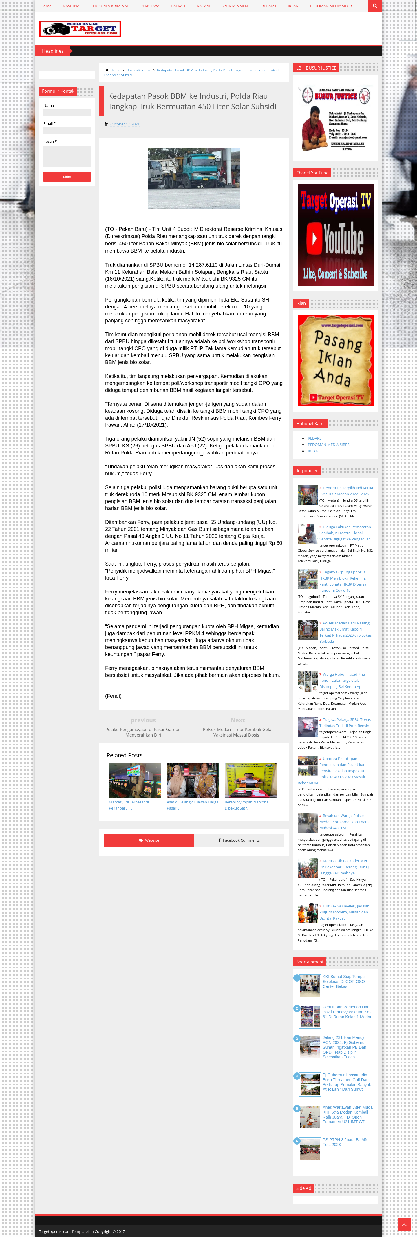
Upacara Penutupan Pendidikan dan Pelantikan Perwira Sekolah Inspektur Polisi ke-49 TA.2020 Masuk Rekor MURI (331, 770)
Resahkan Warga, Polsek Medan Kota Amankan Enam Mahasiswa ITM (344, 821)
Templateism (83, 1231)
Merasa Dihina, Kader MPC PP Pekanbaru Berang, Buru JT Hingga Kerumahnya (345, 867)
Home (46, 5)
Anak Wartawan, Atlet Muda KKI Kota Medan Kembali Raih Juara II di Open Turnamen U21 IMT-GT (348, 1114)
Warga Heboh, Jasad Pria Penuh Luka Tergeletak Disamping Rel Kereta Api (342, 680)
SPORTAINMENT (236, 5)
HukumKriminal (138, 69)
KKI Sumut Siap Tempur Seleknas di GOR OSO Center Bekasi (344, 981)
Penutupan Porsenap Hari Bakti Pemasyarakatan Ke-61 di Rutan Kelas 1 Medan (347, 1012)
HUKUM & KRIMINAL (111, 5)
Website (149, 840)
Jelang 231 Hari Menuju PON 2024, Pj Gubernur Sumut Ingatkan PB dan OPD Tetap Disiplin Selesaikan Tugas (344, 1047)
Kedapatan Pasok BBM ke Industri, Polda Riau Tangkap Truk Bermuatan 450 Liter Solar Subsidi (191, 72)
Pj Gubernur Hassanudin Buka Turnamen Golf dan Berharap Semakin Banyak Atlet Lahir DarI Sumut (347, 1082)
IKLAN (293, 5)
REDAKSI (268, 5)
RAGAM (203, 5)
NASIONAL (72, 5)
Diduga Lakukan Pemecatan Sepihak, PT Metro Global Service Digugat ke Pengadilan (345, 533)
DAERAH (178, 5)
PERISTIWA (149, 5)
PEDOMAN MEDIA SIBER (331, 5)
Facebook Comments (239, 840)
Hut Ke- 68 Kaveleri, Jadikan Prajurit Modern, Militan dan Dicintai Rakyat (344, 912)
